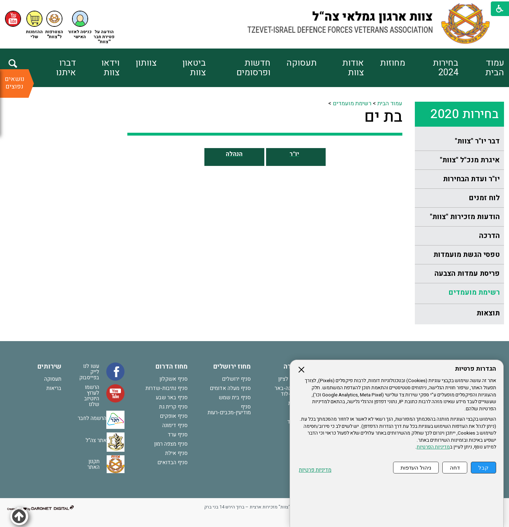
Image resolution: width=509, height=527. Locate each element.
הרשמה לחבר (92, 418)
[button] (79, 25)
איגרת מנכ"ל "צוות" (470, 160)
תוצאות (488, 313)
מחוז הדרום (172, 366)
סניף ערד (178, 435)
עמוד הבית (494, 67)
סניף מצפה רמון (171, 444)
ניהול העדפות (416, 468)
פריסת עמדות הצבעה (467, 273)
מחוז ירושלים (232, 366)
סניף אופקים (174, 416)
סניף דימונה (175, 425)
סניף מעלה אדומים (230, 388)
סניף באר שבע (172, 397)
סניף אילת (176, 453)
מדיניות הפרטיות (433, 447)
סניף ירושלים (236, 379)
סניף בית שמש (235, 397)
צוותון (146, 63)
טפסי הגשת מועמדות (466, 254)
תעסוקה (301, 63)
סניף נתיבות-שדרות (167, 388)
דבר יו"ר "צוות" (477, 141)
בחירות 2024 (445, 67)
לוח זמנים (484, 198)
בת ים (383, 116)
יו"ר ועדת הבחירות (471, 179)
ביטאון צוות (194, 67)
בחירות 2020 (465, 114)
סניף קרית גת (173, 407)
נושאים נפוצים (14, 82)
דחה (455, 468)
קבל (483, 468)
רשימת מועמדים (474, 292)
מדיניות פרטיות (315, 470)
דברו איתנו (66, 67)
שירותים (49, 366)
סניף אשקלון (173, 379)
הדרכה (489, 235)
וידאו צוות (110, 67)
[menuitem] (481, 68)
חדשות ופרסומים (253, 67)
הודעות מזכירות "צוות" (465, 217)
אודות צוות (353, 67)
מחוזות (392, 63)
